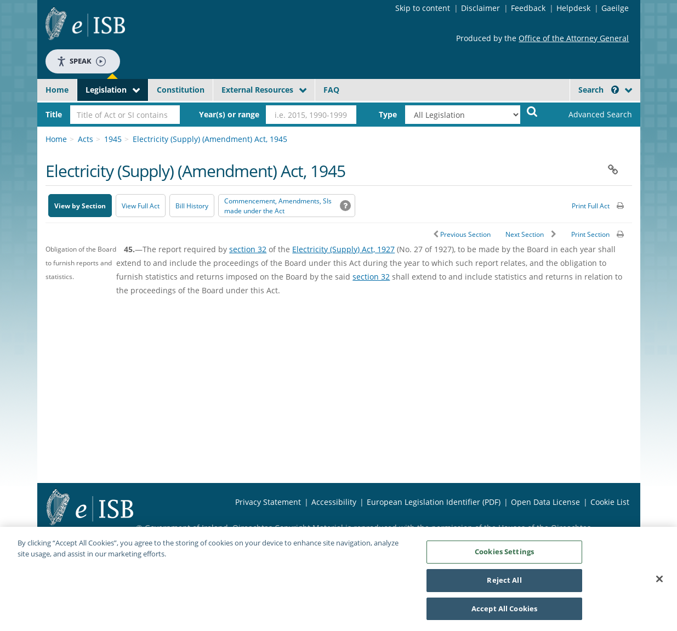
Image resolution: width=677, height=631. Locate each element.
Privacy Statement (268, 502)
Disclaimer (480, 8)
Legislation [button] (106, 89)
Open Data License (545, 502)
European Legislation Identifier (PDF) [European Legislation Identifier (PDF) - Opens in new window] (433, 502)
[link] (591, 114)
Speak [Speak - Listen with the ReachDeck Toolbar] (81, 61)
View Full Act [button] (141, 206)
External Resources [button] (257, 89)
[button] (615, 90)
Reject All (504, 584)
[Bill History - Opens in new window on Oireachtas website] (191, 205)
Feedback (528, 8)
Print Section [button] (590, 234)
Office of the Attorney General (574, 38)
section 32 (247, 249)
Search (598, 89)
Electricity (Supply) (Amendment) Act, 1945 (210, 139)
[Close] (659, 583)
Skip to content (422, 8)
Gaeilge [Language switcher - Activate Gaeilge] (615, 8)
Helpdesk (573, 8)
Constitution (180, 89)
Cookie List (609, 502)
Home (57, 89)
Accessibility (333, 502)
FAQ (331, 89)
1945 (113, 139)
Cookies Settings (504, 555)
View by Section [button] (80, 206)
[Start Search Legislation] (532, 111)
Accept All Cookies (504, 612)
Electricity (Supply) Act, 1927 (343, 249)
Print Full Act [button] (591, 206)
